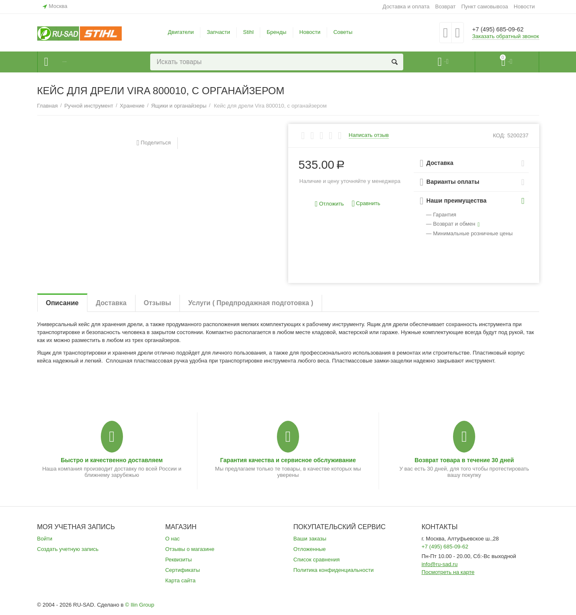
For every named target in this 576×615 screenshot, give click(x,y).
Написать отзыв (369, 135)
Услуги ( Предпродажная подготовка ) (250, 302)
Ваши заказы (309, 538)
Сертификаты (182, 570)
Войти (44, 538)
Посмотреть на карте (448, 572)
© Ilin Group (139, 605)
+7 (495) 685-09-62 (504, 29)
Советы (343, 32)
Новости (524, 6)
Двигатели (181, 32)
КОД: (499, 135)
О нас (172, 538)
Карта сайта (180, 580)
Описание (62, 302)
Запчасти (218, 32)
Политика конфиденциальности (333, 570)
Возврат (445, 6)
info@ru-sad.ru (440, 564)
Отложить (329, 204)
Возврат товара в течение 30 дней (464, 460)
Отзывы (157, 302)
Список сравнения (316, 559)
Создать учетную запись (68, 549)
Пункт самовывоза (484, 6)
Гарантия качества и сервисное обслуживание (288, 460)
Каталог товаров (88, 62)
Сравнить (366, 204)
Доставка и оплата (405, 6)
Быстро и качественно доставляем (112, 460)
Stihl (248, 32)
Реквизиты (178, 559)
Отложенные (309, 549)
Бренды (276, 32)
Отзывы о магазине (190, 549)
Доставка (111, 302)
